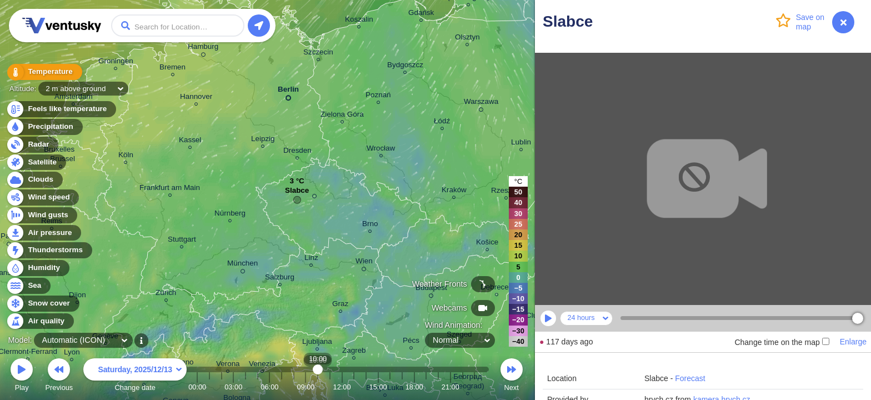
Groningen (115, 62)
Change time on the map (781, 342)
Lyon (72, 353)
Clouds (34, 180)
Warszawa (481, 103)
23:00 (474, 387)
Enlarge (853, 341)
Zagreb (354, 352)
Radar (32, 145)
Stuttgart (182, 241)
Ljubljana (317, 343)
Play (22, 376)
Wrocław (381, 150)
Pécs (411, 342)
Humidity (37, 268)
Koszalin (359, 21)
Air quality (39, 321)
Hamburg (203, 48)
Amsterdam (73, 98)
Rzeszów (506, 192)
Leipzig (263, 140)
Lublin (521, 143)
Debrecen (496, 288)
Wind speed (42, 197)
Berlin (288, 91)
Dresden (297, 152)
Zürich (166, 294)
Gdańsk (421, 14)
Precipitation (44, 127)
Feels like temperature (61, 109)
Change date (135, 376)
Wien (364, 263)
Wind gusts (41, 215)
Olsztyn (467, 38)
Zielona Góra (342, 116)
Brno (370, 225)
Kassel (190, 141)
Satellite (36, 162)
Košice (487, 243)
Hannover (196, 98)
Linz (311, 259)
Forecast (690, 378)
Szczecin (318, 53)
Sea (28, 286)
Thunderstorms (49, 250)
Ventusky (60, 25)
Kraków (454, 191)
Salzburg (279, 278)
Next (511, 376)
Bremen (172, 68)
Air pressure (43, 233)
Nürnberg (230, 215)
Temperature (44, 72)
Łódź (442, 122)
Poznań (378, 96)
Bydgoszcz (405, 66)
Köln (125, 156)
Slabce (297, 193)
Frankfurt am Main (169, 189)
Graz (340, 305)
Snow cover (42, 304)
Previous (59, 376)
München (242, 265)
